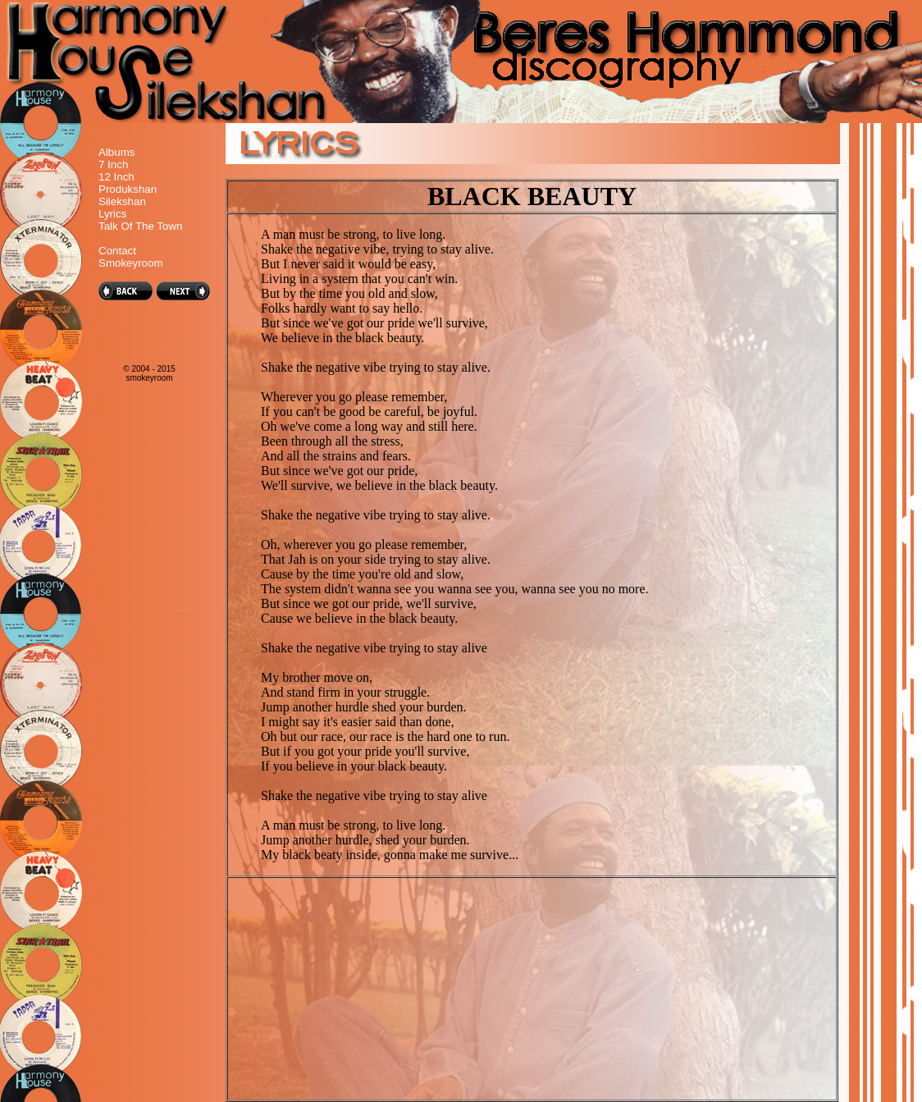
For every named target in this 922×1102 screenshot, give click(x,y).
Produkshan (127, 189)
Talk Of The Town (140, 226)
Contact (117, 251)
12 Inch (116, 177)
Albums (116, 152)
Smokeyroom (130, 263)
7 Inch (113, 164)
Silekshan (122, 201)
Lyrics (112, 214)
